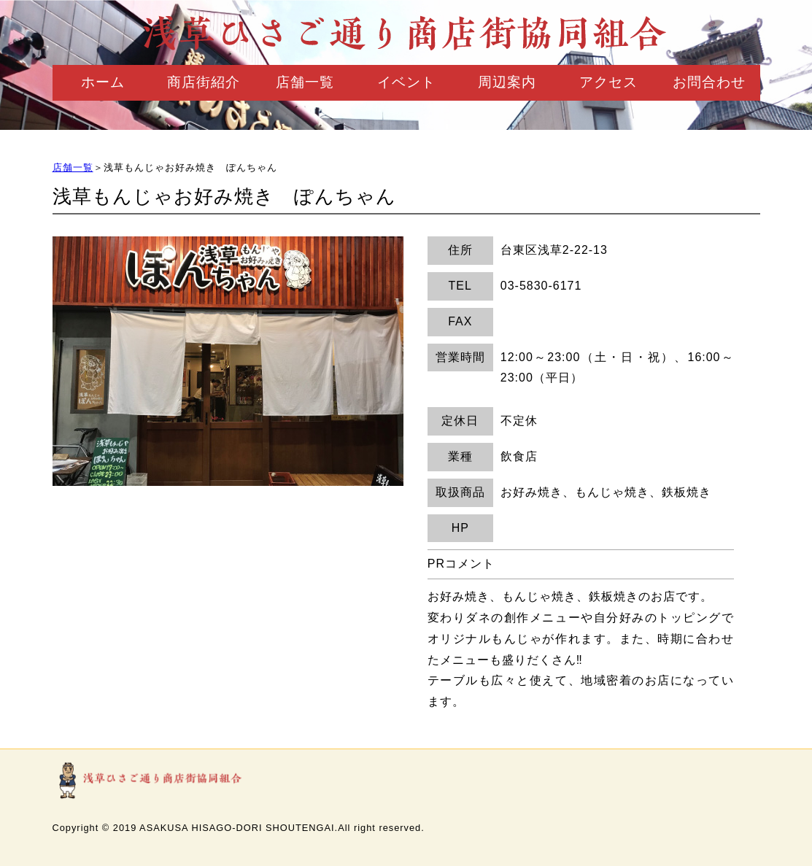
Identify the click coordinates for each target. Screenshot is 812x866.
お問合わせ (709, 82)
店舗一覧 (305, 82)
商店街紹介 (203, 82)
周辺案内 (507, 82)
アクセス (608, 82)
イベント (406, 82)
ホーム (103, 82)
